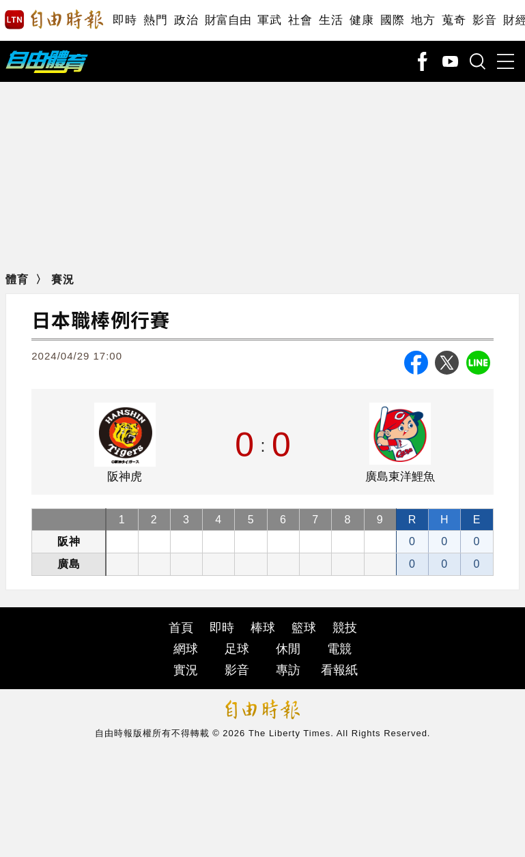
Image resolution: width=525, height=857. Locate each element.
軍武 (269, 20)
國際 (392, 20)
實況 (185, 670)
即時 (125, 20)
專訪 (288, 670)
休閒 (288, 649)
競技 (344, 628)
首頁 (181, 628)
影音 (484, 20)
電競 (339, 649)
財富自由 (228, 20)
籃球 (304, 628)
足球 (237, 649)
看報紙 (339, 670)
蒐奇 (454, 20)
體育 (17, 279)
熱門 (155, 20)
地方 (423, 20)
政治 (186, 20)
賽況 (62, 279)
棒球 (263, 628)
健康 (361, 20)
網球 (185, 649)
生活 (331, 20)
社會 (300, 20)
